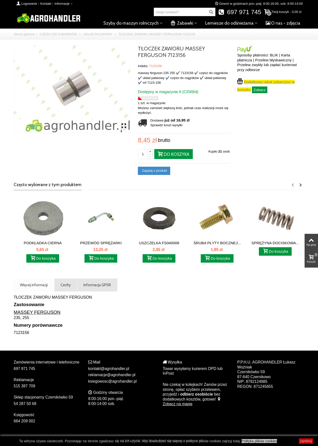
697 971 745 (239, 12)
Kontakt (45, 3)
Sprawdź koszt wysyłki (166, 125)
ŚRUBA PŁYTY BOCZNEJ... (217, 243)
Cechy (66, 285)
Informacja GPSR (97, 285)
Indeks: (143, 66)
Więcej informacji (34, 285)
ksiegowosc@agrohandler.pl (112, 381)
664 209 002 (24, 421)
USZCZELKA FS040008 (159, 243)
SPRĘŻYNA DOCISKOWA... (275, 243)
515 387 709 (24, 386)
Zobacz (259, 90)
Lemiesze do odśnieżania (229, 23)
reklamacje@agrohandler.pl (111, 375)
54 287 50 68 (25, 404)
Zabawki (182, 23)
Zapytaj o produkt (154, 170)
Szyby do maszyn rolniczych (131, 23)
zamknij (306, 441)
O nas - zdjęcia (283, 23)
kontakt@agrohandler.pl (108, 368)
